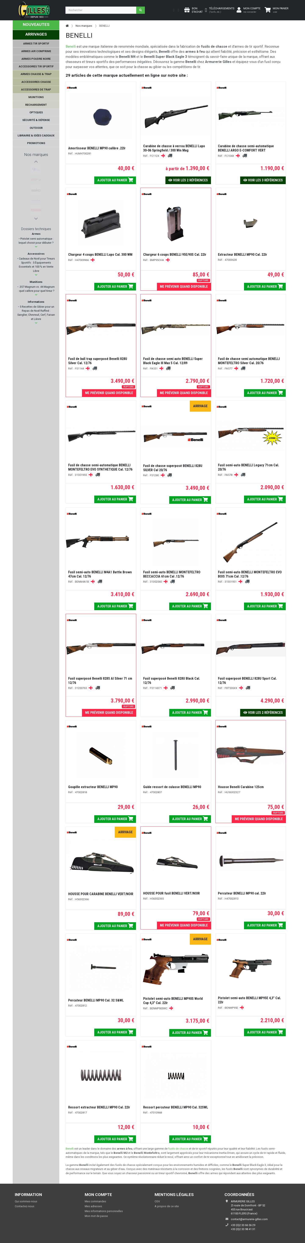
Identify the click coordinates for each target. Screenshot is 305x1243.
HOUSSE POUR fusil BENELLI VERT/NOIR (171, 893)
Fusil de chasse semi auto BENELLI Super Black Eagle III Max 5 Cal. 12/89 (173, 361)
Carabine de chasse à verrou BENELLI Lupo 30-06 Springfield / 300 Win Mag (174, 148)
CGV (157, 1201)
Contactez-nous (24, 1206)
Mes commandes (95, 1201)
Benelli (71, 46)
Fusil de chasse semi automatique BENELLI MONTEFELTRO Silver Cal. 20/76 (249, 361)
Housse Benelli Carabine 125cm (241, 787)
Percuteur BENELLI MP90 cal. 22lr (242, 893)
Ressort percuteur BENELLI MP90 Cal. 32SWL (175, 1107)
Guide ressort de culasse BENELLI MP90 (172, 787)
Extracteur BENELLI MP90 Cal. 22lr (242, 255)
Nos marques (36, 154)
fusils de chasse (178, 1148)
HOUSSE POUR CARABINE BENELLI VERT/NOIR (100, 894)
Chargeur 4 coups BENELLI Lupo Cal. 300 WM (100, 255)
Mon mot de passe (96, 1216)
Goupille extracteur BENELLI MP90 (93, 787)
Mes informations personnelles (104, 1211)
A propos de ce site (167, 1206)
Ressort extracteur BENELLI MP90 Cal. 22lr (99, 1107)
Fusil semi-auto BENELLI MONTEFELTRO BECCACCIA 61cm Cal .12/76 (171, 574)
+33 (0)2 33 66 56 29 (243, 1225)
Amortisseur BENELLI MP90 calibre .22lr (97, 148)
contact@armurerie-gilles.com (249, 1219)
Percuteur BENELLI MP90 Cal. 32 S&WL (96, 1000)
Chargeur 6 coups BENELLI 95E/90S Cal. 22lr (174, 255)
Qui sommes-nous (26, 1201)
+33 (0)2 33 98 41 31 (243, 1229)
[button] (36, 246)
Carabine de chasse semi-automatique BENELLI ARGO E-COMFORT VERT (246, 148)
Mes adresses (93, 1206)
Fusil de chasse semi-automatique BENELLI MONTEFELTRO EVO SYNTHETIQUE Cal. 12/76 (100, 467)
